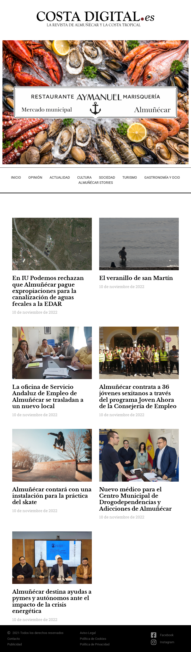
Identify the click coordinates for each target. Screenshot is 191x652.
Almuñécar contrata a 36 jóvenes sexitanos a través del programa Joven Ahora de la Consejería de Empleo (138, 397)
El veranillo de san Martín (136, 278)
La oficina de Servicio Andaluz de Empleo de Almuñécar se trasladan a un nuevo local (48, 397)
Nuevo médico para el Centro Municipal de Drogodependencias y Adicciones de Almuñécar (135, 499)
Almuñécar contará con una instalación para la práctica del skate (52, 496)
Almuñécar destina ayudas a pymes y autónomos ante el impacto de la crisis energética (52, 601)
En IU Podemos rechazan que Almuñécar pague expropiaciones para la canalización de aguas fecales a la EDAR (48, 291)
